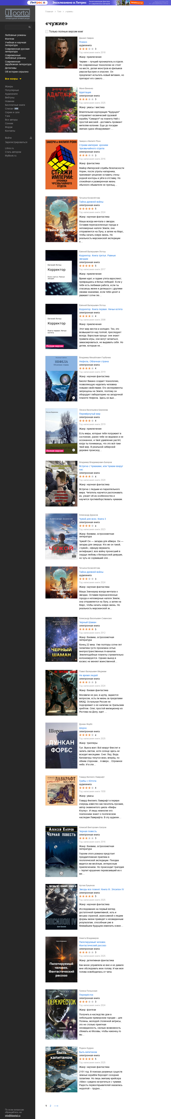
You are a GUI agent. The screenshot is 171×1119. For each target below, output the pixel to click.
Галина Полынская (88, 991)
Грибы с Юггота (87, 781)
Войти (8, 137)
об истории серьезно (17, 71)
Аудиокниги (11, 93)
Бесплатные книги (15, 105)
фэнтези (9, 38)
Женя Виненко (86, 88)
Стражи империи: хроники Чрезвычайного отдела (93, 147)
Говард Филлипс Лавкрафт (92, 777)
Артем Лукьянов (86, 885)
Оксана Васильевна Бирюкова (93, 410)
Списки (9, 108)
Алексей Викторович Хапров (92, 827)
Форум (8, 127)
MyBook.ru (10, 155)
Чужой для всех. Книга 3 (92, 519)
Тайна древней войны (91, 201)
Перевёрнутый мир (89, 413)
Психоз (83, 42)
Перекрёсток (86, 994)
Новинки (9, 101)
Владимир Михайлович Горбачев (95, 357)
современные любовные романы (15, 56)
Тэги (7, 116)
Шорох (83, 728)
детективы (10, 68)
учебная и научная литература (15, 43)
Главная (49, 11)
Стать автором (13, 152)
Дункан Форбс (85, 724)
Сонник (9, 123)
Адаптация (85, 92)
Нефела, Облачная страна (94, 361)
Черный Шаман (87, 622)
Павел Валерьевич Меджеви (92, 671)
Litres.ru (9, 148)
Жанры (9, 86)
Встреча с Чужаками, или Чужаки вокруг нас (101, 468)
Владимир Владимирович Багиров (95, 462)
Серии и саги (12, 112)
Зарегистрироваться (16, 142)
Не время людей (88, 675)
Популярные (12, 90)
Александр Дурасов (88, 515)
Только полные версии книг (66, 31)
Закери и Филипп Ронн (90, 141)
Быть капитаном (88, 1052)
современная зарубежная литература (18, 63)
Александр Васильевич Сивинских (95, 618)
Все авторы (11, 119)
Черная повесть (88, 831)
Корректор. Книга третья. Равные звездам (97, 257)
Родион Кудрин (86, 1048)
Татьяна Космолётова (89, 198)
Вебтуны (9, 97)
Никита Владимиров (89, 938)
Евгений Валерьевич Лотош (92, 251)
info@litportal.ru (12, 1115)
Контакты (10, 130)
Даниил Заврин (86, 38)
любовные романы (15, 35)
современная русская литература (17, 50)
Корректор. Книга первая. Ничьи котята (101, 309)
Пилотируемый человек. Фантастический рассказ (92, 944)
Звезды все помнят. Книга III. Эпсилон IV (101, 889)
